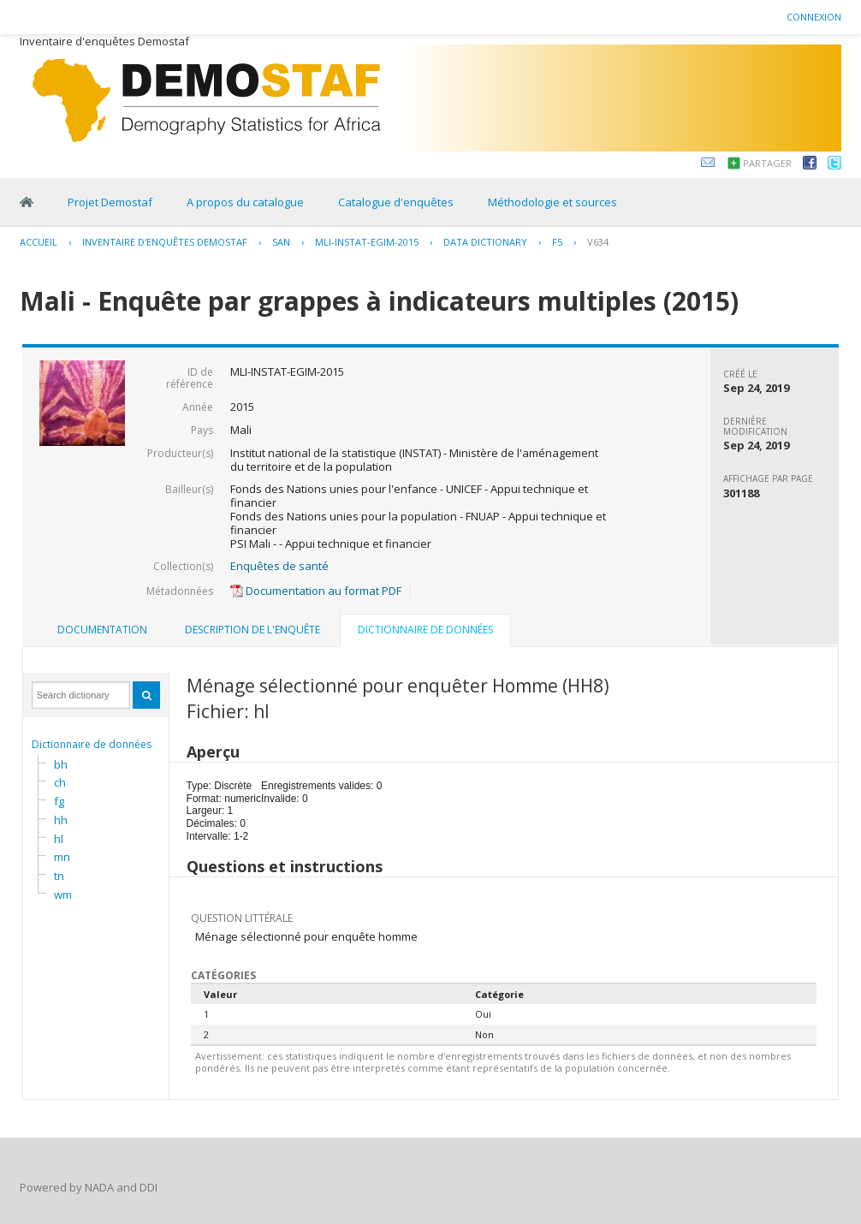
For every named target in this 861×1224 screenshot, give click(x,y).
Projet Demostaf (110, 202)
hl (58, 839)
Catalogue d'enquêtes (396, 202)
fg (59, 801)
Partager (767, 163)
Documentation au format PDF (315, 590)
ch (60, 782)
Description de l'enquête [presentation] (252, 629)
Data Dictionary (485, 241)
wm (63, 894)
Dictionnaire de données (91, 744)
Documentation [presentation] (102, 629)
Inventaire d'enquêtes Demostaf (164, 241)
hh (61, 820)
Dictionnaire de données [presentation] (425, 629)
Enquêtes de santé (279, 565)
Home (26, 202)
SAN (281, 241)
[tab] (102, 630)
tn (59, 875)
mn (62, 857)
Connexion (814, 16)
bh (61, 764)
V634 (598, 241)
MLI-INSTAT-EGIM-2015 (367, 241)
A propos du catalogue (245, 202)
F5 (557, 241)
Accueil (38, 241)
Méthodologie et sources (552, 202)
